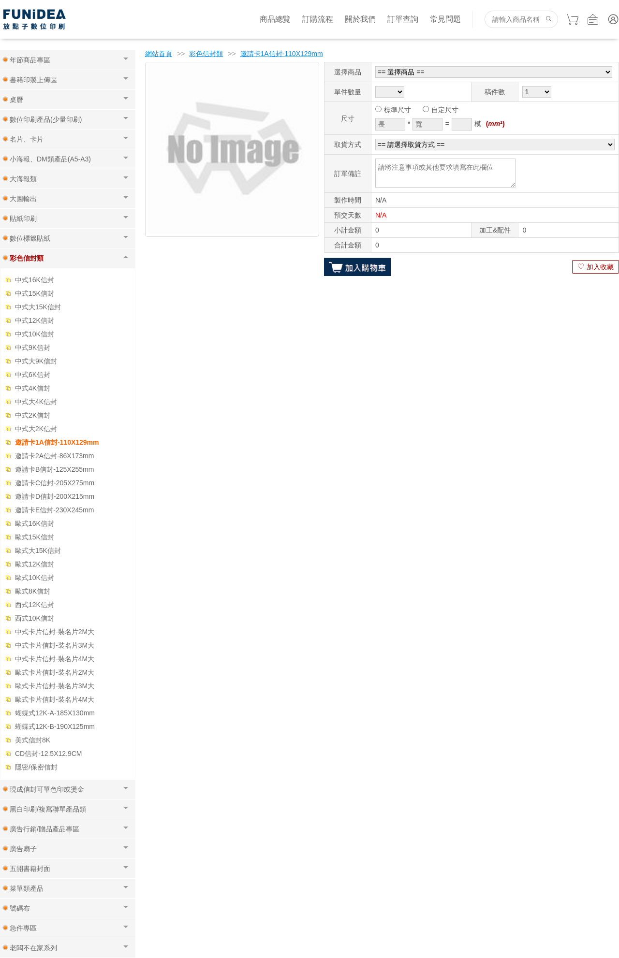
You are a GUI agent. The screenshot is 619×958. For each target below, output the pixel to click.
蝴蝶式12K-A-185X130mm (55, 713)
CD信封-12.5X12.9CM (48, 753)
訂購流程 (317, 19)
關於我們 (360, 19)
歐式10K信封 (34, 577)
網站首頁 (158, 54)
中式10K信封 (34, 334)
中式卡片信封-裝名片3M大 (54, 645)
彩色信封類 (206, 54)
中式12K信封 (34, 320)
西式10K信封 (34, 618)
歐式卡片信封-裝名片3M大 (54, 686)
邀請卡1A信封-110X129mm (57, 442)
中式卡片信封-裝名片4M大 (54, 659)
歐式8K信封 (32, 591)
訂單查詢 (402, 19)
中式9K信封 (32, 347)
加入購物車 (357, 267)
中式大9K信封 (36, 361)
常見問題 (445, 19)
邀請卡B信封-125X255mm (54, 469)
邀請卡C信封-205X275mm (54, 483)
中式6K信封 (32, 374)
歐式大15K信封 (38, 550)
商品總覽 (275, 19)
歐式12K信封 (34, 564)
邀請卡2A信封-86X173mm (54, 456)
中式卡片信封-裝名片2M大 (54, 632)
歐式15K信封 (34, 537)
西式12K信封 (34, 605)
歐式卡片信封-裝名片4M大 (54, 699)
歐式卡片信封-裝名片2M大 (54, 672)
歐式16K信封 (34, 523)
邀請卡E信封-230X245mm (54, 510)
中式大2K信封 (36, 429)
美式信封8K (32, 740)
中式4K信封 (32, 388)
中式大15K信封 (38, 307)
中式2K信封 (32, 415)
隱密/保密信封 (36, 767)
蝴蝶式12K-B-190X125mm (55, 726)
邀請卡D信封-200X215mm (54, 496)
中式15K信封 (34, 293)
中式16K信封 (34, 280)
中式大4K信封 (36, 402)
